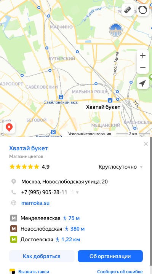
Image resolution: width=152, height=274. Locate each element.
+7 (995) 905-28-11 (38, 192)
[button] (128, 10)
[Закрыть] (146, 144)
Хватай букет (28, 148)
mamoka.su (35, 203)
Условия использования (89, 134)
